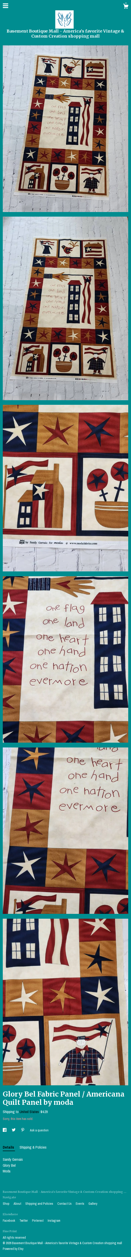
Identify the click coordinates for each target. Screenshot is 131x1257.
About (18, 1204)
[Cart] (125, 6)
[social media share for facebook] (5, 1130)
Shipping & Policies (33, 1147)
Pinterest (38, 1220)
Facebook (9, 1220)
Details (9, 1147)
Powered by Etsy (13, 1249)
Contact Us (64, 1204)
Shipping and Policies (39, 1204)
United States (29, 1111)
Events (80, 1204)
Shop (6, 1204)
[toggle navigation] (5, 5)
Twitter (24, 1220)
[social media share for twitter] (14, 1130)
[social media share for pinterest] (23, 1130)
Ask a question (39, 1130)
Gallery (92, 1204)
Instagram (54, 1220)
